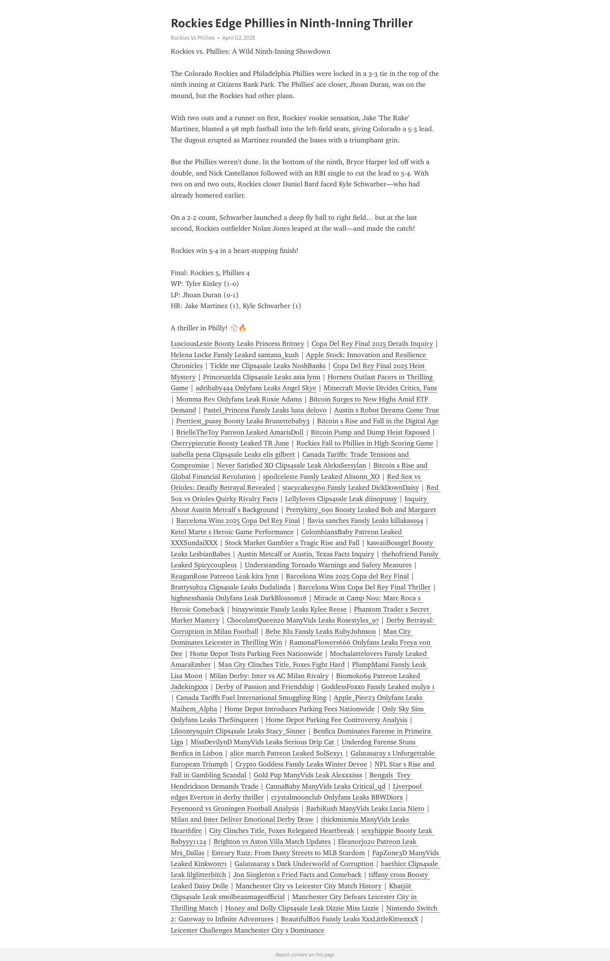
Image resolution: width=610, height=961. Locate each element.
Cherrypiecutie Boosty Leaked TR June (230, 443)
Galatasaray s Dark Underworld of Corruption (304, 863)
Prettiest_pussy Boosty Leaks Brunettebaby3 (243, 421)
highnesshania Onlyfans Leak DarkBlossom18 (239, 598)
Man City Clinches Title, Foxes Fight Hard (281, 664)
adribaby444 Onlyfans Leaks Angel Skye (256, 388)
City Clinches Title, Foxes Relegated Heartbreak (281, 830)
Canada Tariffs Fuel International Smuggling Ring (251, 697)
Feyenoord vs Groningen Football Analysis (235, 808)
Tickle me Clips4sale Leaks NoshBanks (268, 365)
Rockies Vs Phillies (193, 37)
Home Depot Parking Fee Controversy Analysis (336, 719)
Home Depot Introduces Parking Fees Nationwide (299, 709)
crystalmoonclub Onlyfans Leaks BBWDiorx (337, 797)
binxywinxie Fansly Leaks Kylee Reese (289, 609)
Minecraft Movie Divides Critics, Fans (380, 388)
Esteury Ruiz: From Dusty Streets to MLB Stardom (288, 853)
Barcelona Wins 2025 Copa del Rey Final (347, 576)
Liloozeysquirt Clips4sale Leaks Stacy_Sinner (238, 731)
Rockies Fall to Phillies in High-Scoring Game (364, 443)
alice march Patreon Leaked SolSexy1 (286, 753)
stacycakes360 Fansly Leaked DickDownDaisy (350, 487)
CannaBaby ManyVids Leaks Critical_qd (326, 786)
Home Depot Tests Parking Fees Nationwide (256, 653)
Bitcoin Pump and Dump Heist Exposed (370, 432)
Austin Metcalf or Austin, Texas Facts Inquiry (306, 554)
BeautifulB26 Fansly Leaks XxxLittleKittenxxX (349, 919)
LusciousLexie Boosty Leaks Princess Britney (237, 343)
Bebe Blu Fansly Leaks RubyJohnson (321, 631)
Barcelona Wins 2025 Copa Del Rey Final (238, 520)
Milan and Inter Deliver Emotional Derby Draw (242, 819)
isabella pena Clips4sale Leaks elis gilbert (233, 454)
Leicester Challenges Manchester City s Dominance (247, 930)
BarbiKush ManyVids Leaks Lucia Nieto (365, 808)
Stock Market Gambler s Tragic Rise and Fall (292, 542)
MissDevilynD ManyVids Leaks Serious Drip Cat (262, 742)
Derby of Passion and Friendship (265, 686)
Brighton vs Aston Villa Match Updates (272, 841)
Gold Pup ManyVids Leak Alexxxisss (308, 775)
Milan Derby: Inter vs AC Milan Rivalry (269, 676)
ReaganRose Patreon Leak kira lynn (225, 576)
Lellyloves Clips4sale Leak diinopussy (341, 499)
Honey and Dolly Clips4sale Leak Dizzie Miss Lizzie (302, 908)
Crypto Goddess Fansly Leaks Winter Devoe (301, 764)
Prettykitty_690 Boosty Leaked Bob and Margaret (361, 509)
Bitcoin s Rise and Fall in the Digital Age (378, 421)
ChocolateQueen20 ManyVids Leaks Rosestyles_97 (303, 620)
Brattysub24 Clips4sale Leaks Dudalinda (231, 587)
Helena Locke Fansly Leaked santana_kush (235, 355)
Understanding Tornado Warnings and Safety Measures (328, 565)
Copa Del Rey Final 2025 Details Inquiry (372, 343)
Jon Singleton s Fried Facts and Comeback (297, 874)
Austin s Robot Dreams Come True (386, 410)
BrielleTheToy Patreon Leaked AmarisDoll (239, 432)
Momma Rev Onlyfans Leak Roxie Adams (239, 399)
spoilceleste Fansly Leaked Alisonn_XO (321, 476)
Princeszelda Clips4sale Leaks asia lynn (261, 377)
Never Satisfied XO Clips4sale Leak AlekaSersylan (291, 465)
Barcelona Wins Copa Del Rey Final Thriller (364, 587)
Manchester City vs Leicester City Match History (309, 886)
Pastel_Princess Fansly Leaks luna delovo (265, 410)
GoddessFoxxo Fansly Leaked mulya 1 (378, 686)
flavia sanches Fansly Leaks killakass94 (365, 520)
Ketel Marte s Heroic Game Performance (232, 532)
